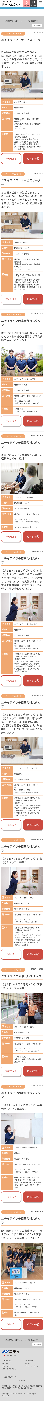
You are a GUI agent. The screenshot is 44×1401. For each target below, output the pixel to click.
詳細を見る (11, 158)
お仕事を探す (6, 1360)
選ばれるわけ (6, 1363)
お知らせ (27, 1363)
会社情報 (22, 1380)
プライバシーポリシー (32, 1366)
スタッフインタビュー (10, 1369)
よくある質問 (29, 1360)
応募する (33, 158)
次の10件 (37, 25)
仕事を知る (6, 1366)
